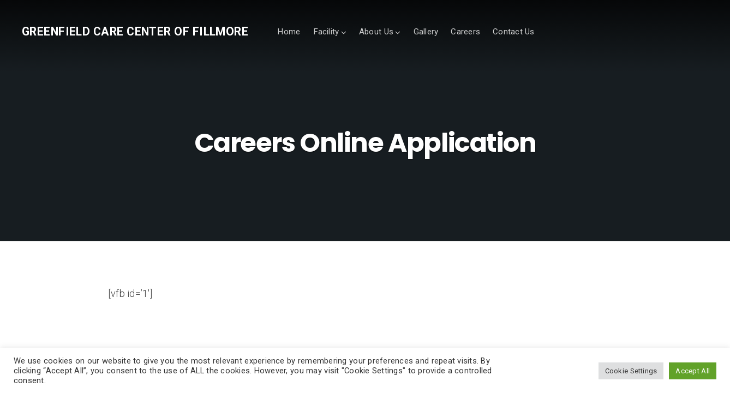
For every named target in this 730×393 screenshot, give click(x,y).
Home (288, 32)
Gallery (426, 32)
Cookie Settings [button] (631, 371)
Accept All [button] (692, 371)
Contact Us (514, 32)
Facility (326, 32)
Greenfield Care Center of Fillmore (135, 31)
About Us (376, 32)
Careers (465, 32)
